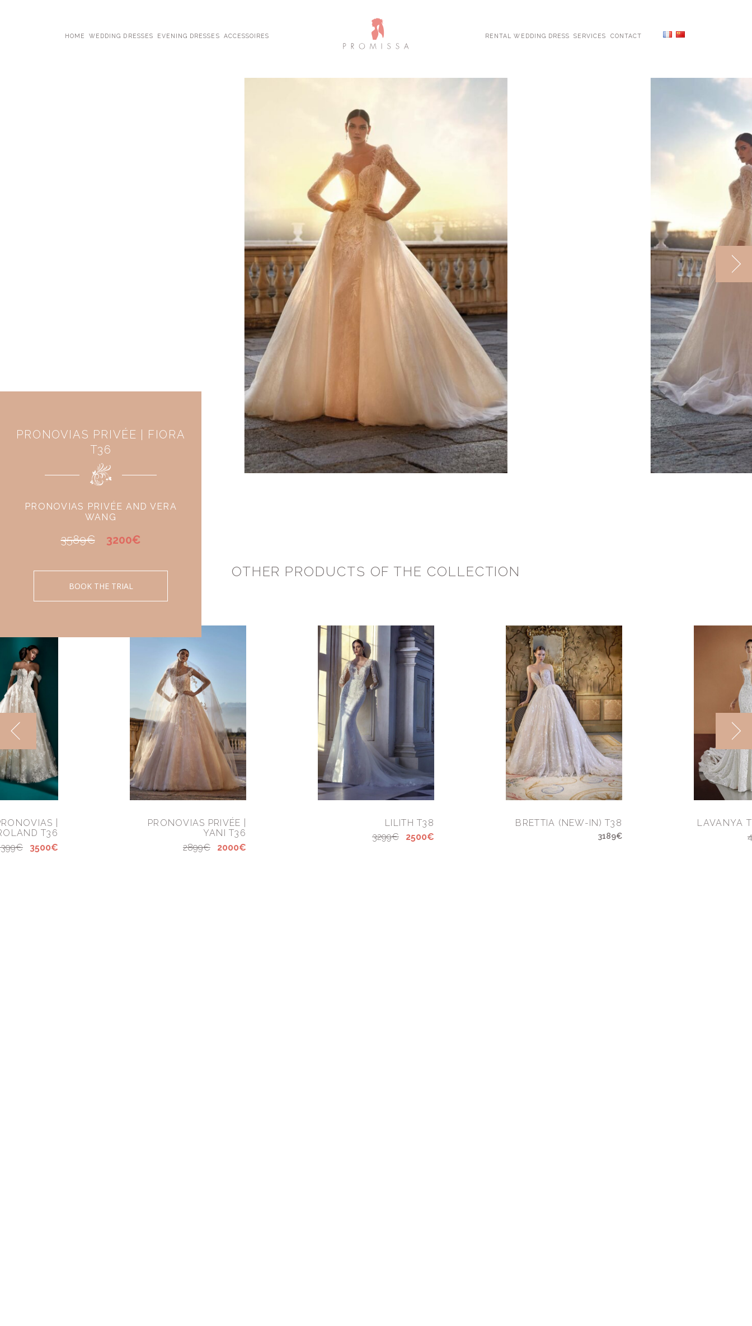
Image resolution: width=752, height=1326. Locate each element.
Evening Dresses (188, 35)
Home (75, 35)
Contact (626, 35)
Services (590, 35)
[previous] (18, 731)
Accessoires (246, 35)
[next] (734, 264)
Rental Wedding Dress (527, 35)
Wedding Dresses (121, 35)
